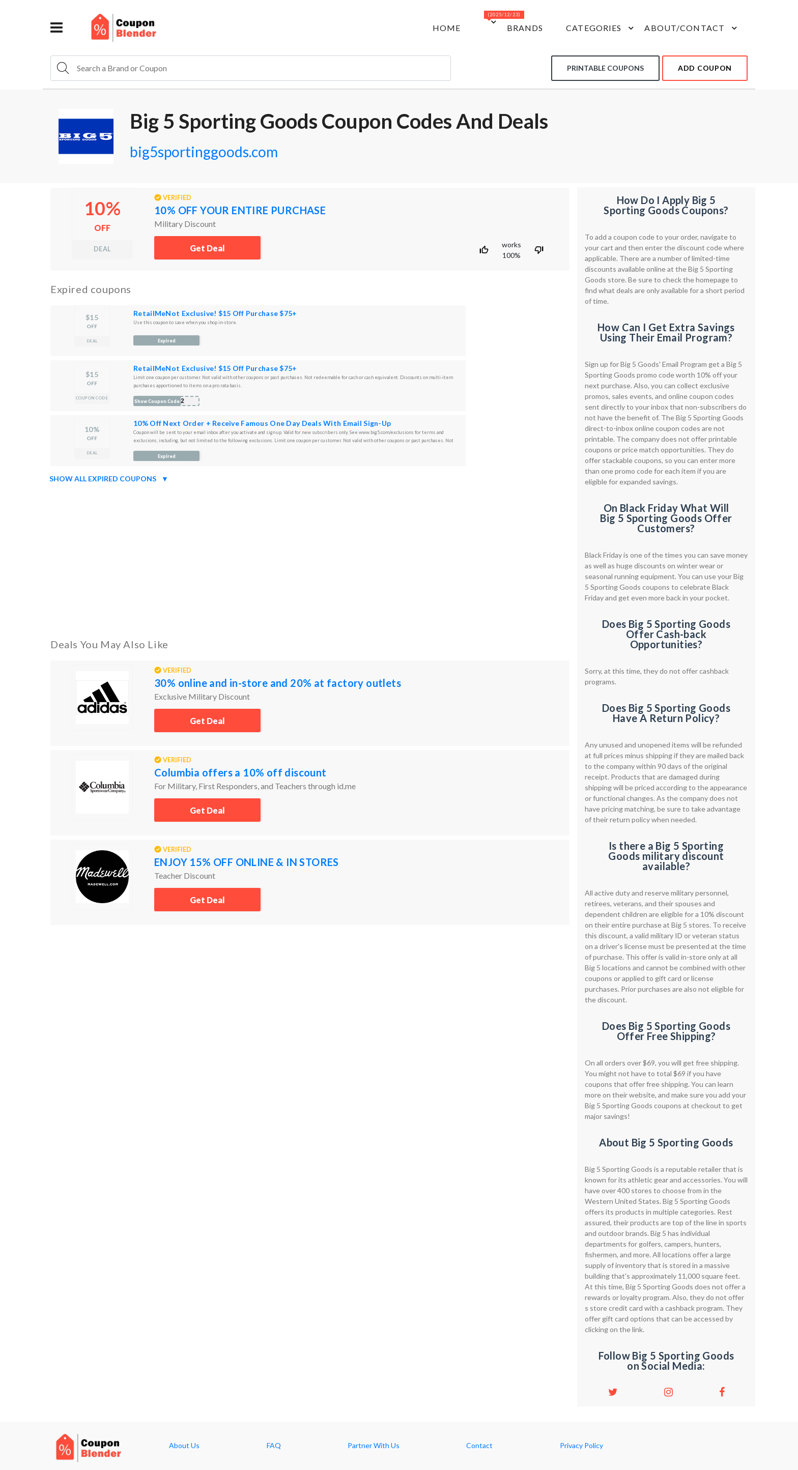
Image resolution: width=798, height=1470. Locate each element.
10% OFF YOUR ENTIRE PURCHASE (240, 210)
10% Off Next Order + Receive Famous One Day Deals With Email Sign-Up (262, 423)
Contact (479, 1445)
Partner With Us (374, 1445)
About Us (184, 1445)
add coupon (705, 68)
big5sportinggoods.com (204, 151)
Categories (601, 28)
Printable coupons (605, 68)
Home (447, 28)
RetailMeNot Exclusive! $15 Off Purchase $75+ (215, 313)
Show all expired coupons (108, 479)
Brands (525, 28)
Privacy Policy (581, 1445)
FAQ (274, 1445)
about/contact (692, 28)
